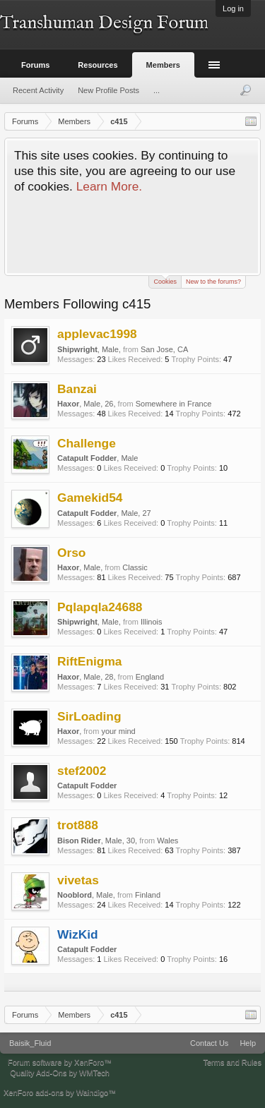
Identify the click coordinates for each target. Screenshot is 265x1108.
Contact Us (209, 1043)
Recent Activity (38, 90)
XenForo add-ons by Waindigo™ (60, 1092)
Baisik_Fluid (30, 1043)
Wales (167, 840)
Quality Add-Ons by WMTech (60, 1072)
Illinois (152, 622)
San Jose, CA (164, 349)
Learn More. (109, 186)
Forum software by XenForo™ (60, 1062)
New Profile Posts (108, 90)
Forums (35, 65)
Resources (97, 65)
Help (248, 1043)
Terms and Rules (232, 1062)
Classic (134, 567)
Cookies (165, 280)
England (150, 677)
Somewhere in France (174, 403)
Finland (147, 895)
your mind (118, 731)
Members (163, 65)
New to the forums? (213, 281)
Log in (233, 8)
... (156, 90)
